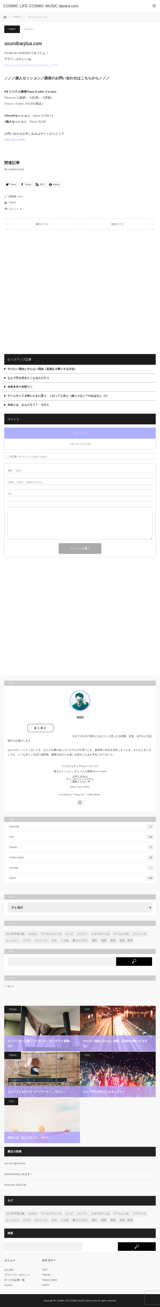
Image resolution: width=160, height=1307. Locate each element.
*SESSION (81, 826)
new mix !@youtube (14, 1163)
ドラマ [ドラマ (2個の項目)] (27, 940)
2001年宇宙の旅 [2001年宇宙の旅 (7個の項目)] (15, 934)
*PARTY (12, 29)
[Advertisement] (80, 263)
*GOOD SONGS (81, 857)
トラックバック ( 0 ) (80, 443)
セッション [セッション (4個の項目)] (12, 940)
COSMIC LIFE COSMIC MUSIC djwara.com (77, 1300)
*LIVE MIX (81, 867)
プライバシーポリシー (17, 1275)
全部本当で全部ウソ (20, 387)
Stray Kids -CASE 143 (15, 1184)
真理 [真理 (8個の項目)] (103, 940)
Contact (8, 1285)
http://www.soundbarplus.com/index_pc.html (31, 65)
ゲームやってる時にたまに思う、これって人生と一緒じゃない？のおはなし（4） (58, 396)
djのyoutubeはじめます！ (18, 1174)
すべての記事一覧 (14, 1280)
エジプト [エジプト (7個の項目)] (82, 934)
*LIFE (81, 837)
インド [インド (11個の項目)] (69, 934)
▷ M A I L (9, 986)
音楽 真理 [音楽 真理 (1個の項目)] (126, 940)
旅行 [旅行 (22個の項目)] (94, 940)
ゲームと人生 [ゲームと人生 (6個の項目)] (121, 934)
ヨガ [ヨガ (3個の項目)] (54, 940)
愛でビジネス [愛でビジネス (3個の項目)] (80, 940)
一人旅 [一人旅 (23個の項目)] (64, 940)
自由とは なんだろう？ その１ (28, 405)
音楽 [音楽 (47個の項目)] (113, 940)
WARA (80, 717)
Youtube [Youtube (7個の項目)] (32, 934)
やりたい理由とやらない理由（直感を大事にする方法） (42, 369)
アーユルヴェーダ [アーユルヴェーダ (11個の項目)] (51, 934)
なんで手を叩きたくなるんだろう (28, 378)
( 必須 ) (15, 470)
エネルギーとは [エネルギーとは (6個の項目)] (101, 934)
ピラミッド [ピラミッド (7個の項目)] (41, 940)
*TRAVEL (81, 847)
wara (20, 196)
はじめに (9, 1269)
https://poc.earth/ (80, 786)
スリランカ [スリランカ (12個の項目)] (139, 934)
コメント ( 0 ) (80, 432)
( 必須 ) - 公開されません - (26, 482)
